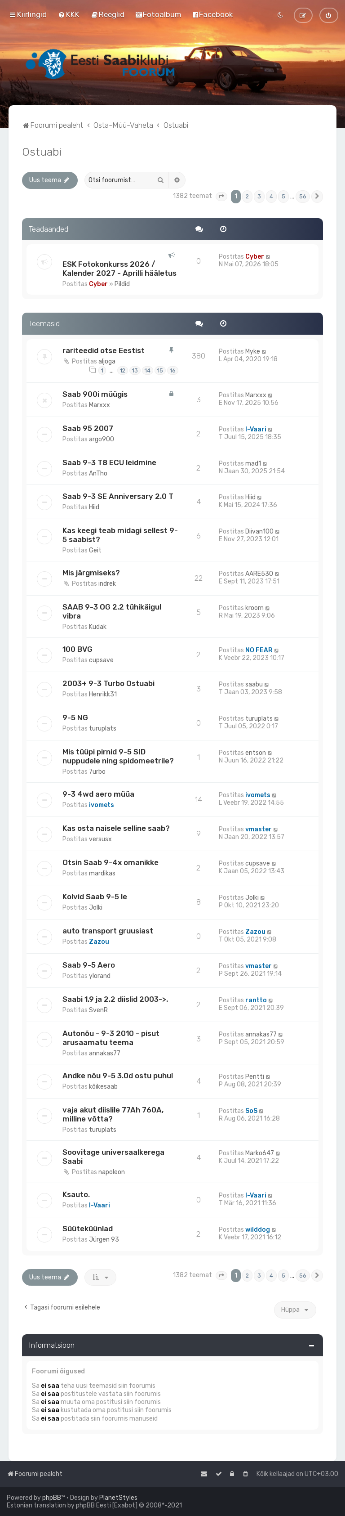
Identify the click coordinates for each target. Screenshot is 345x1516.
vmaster (258, 829)
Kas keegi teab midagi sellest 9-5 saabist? (120, 535)
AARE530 (259, 574)
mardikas (102, 873)
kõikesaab (103, 1086)
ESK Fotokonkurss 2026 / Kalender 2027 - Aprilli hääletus (119, 269)
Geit (95, 550)
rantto (256, 1000)
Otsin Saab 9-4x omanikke (110, 862)
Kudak (97, 627)
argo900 (101, 439)
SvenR (98, 1010)
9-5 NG (75, 717)
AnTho (98, 473)
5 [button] (283, 196)
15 (160, 370)
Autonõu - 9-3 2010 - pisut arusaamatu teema (110, 1038)
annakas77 (104, 1053)
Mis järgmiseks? (91, 572)
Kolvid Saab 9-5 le (94, 896)
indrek (107, 584)
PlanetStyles (118, 1498)
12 (122, 370)
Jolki (95, 907)
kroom (254, 608)
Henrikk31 (103, 694)
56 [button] (302, 196)
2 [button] (247, 196)
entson (255, 753)
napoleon (111, 1172)
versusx (100, 839)
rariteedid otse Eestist (103, 350)
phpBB (51, 1498)
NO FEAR (259, 650)
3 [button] (259, 196)
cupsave (101, 660)
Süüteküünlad (87, 1228)
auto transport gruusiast (107, 930)
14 (147, 370)
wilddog (257, 1229)
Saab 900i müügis (95, 394)
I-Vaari (255, 429)
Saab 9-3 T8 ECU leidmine (109, 462)
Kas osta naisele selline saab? (116, 828)
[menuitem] (69, 14)
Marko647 (259, 1153)
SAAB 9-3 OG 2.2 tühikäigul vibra (111, 611)
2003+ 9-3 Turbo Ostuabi (108, 683)
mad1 (253, 463)
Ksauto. (76, 1194)
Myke (252, 351)
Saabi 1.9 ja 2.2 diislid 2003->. (115, 999)
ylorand (100, 976)
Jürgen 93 (104, 1239)
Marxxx (99, 405)
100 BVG (77, 649)
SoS (251, 1111)
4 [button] (271, 196)
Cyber (98, 284)
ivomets (101, 805)
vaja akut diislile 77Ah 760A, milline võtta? (113, 1114)
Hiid (94, 507)
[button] (221, 196)
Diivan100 (259, 531)
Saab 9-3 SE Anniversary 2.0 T (117, 496)
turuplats (102, 728)
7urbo (97, 772)
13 (135, 370)
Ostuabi (42, 151)
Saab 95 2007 (87, 428)
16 (173, 370)
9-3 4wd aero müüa (98, 793)
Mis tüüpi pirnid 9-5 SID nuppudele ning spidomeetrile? (118, 756)
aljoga (106, 361)
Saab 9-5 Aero (88, 964)
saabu (254, 684)
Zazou (99, 942)
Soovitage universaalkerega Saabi (113, 1157)
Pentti (254, 1077)
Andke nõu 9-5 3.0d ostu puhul (117, 1075)
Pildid (122, 284)
